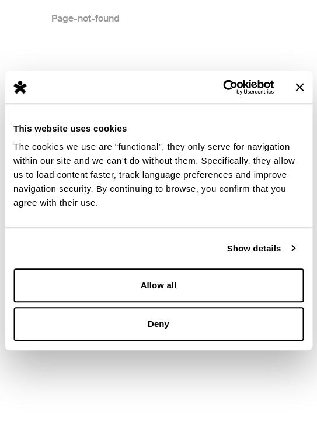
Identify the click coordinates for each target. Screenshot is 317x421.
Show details (254, 248)
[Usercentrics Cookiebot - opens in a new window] (223, 87)
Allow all (159, 285)
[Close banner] (299, 87)
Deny (158, 324)
